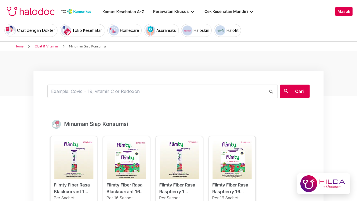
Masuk (343, 11)
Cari (299, 91)
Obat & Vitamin (46, 46)
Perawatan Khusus (174, 11)
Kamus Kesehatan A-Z (123, 11)
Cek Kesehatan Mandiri (229, 11)
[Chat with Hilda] (323, 183)
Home (19, 46)
